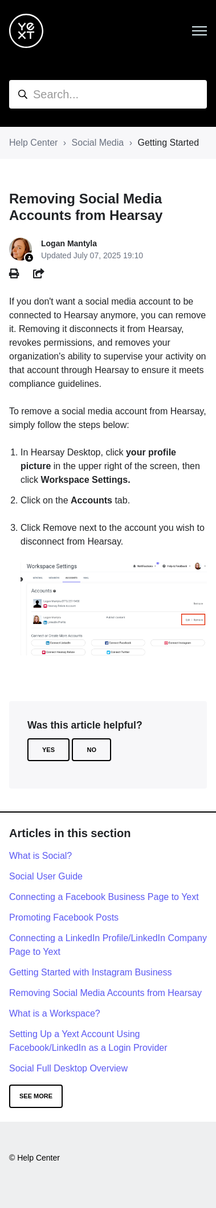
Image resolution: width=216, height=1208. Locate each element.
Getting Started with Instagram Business (90, 972)
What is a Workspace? (54, 1013)
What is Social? (40, 856)
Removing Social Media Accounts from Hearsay (105, 993)
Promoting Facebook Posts (64, 917)
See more (35, 1096)
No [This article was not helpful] (91, 749)
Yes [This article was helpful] (48, 749)
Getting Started (168, 142)
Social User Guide (46, 876)
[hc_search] (108, 94)
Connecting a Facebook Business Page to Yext (104, 897)
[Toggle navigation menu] (199, 31)
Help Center (33, 142)
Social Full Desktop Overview (68, 1068)
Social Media (98, 142)
